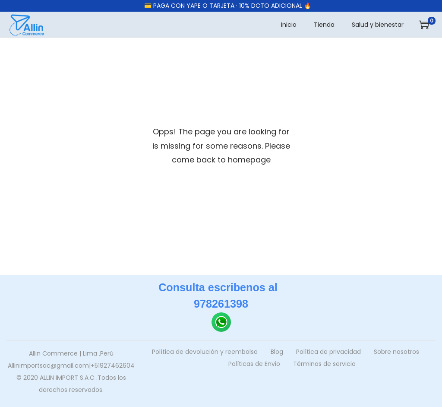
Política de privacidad (328, 351)
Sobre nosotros (396, 351)
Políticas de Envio (254, 363)
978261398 (221, 304)
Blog (277, 351)
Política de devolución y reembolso (205, 351)
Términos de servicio (324, 363)
